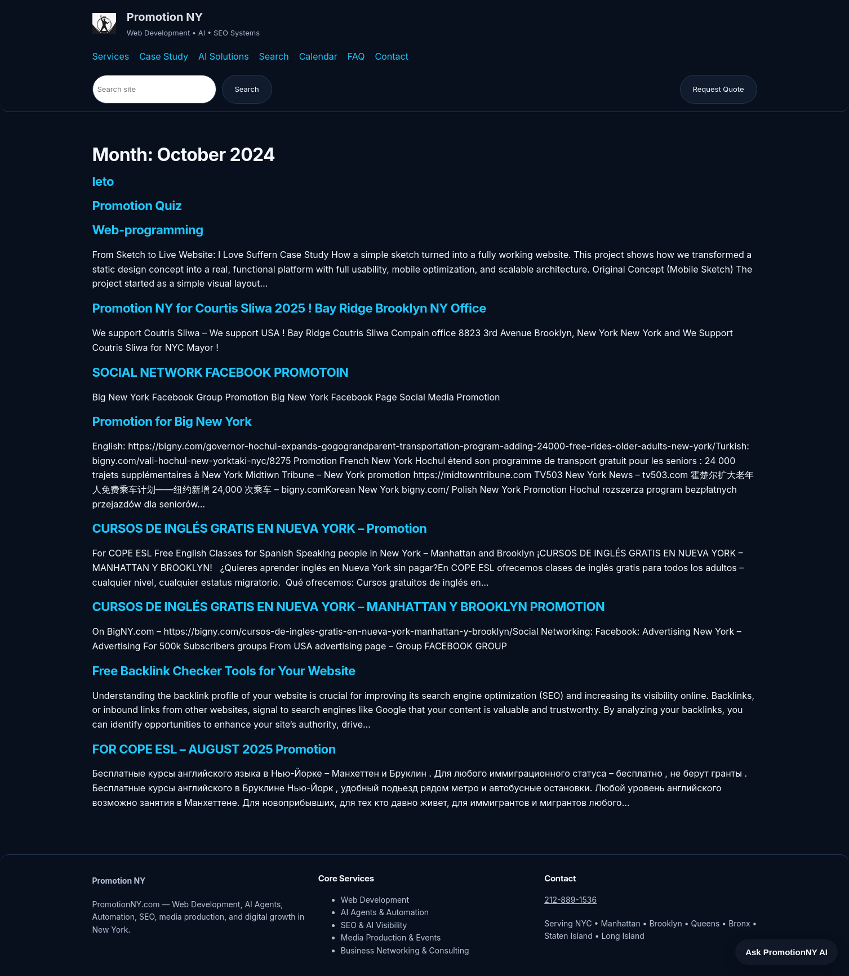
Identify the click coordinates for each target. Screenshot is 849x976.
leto (103, 182)
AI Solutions (223, 56)
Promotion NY (165, 17)
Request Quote (718, 88)
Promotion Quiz (137, 206)
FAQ (356, 56)
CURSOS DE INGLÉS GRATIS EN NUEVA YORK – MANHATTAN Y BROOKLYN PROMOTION (348, 607)
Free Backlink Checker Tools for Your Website (224, 671)
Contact (391, 56)
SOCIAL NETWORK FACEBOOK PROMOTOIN (220, 373)
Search (274, 56)
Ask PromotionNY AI (786, 952)
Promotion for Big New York (172, 422)
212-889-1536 (570, 899)
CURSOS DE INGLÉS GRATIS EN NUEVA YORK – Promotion (259, 529)
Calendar (318, 56)
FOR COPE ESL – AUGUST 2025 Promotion (214, 749)
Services (111, 56)
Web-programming (147, 230)
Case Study (163, 56)
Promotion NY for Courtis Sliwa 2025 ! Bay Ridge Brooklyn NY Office (289, 308)
